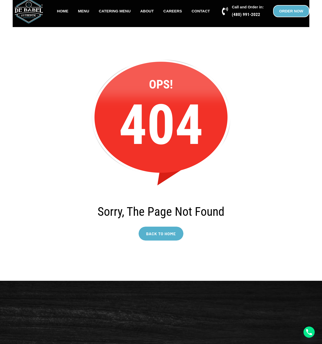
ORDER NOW (291, 11)
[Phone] (309, 332)
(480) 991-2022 (246, 14)
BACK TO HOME (161, 233)
